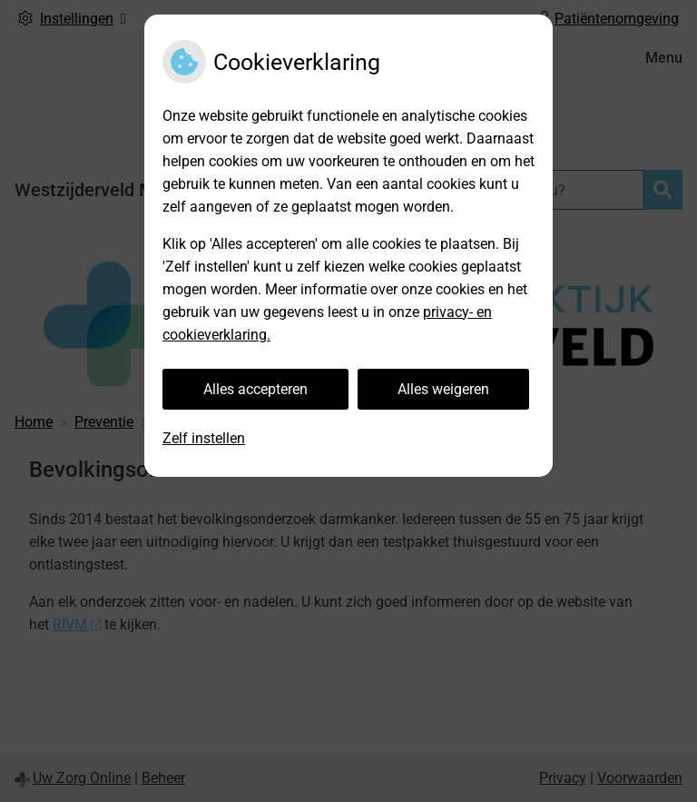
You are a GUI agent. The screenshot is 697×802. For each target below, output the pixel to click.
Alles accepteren (255, 389)
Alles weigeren (443, 389)
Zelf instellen (203, 438)
